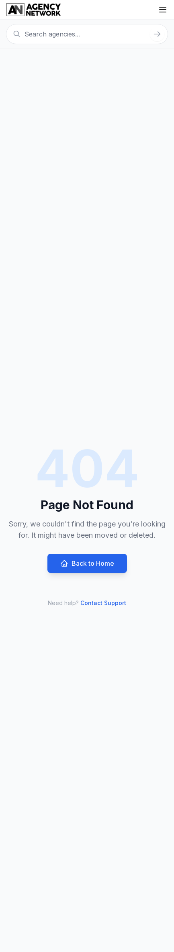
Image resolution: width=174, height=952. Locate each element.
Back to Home (87, 563)
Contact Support (103, 602)
